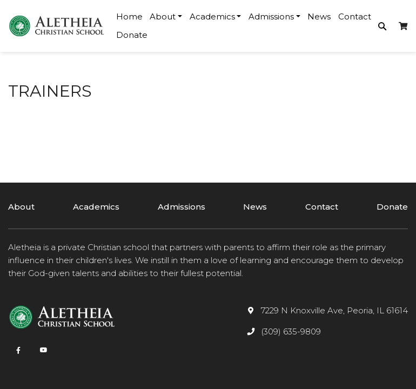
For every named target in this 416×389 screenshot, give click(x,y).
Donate (131, 35)
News (319, 16)
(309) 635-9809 (291, 331)
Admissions (181, 207)
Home (129, 16)
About (21, 207)
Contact (354, 16)
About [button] (163, 16)
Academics (96, 207)
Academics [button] (212, 16)
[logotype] (56, 26)
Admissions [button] (271, 16)
